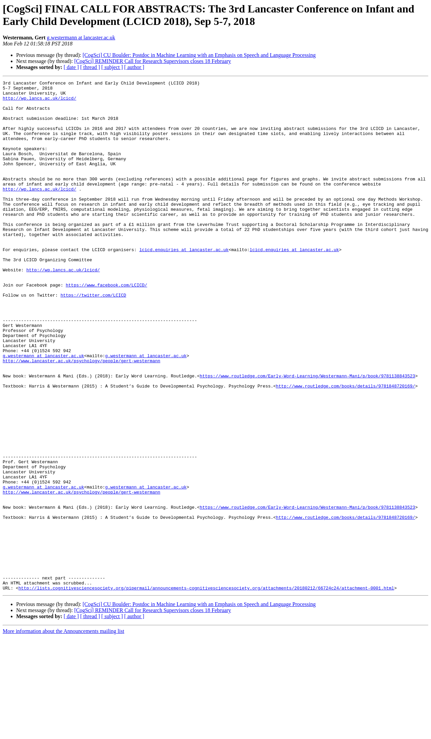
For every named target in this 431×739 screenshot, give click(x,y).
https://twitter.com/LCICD (93, 338)
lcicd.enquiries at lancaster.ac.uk (184, 284)
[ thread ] (90, 67)
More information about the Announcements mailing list (63, 733)
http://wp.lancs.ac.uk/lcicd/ (39, 102)
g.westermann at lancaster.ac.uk (81, 37)
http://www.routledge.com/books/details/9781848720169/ (345, 447)
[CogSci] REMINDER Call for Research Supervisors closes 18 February (152, 61)
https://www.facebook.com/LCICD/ (106, 326)
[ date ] (71, 67)
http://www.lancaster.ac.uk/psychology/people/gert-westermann (81, 417)
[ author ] (134, 67)
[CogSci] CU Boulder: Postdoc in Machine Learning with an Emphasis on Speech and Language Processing (199, 55)
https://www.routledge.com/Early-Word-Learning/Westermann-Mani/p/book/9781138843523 (307, 435)
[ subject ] (112, 67)
